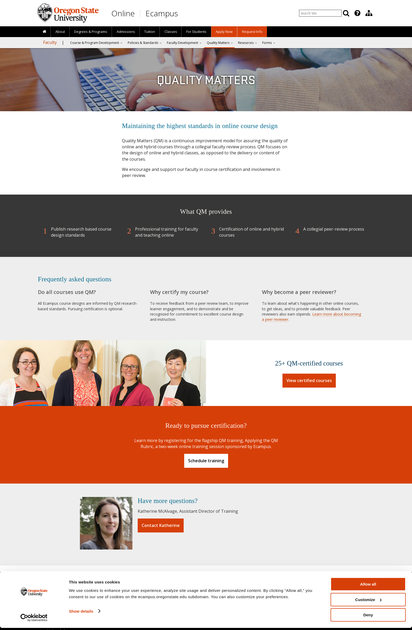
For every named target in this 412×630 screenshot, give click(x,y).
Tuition (149, 31)
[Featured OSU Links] (357, 13)
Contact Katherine (161, 525)
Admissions (126, 31)
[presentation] (357, 13)
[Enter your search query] (320, 13)
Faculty (50, 42)
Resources (246, 42)
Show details (81, 613)
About (60, 31)
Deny (368, 617)
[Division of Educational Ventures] (369, 13)
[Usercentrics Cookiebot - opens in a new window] (34, 620)
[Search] (346, 13)
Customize (368, 601)
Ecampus (162, 13)
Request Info (252, 31)
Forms (267, 42)
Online (123, 13)
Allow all (368, 586)
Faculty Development (182, 42)
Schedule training (206, 461)
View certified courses (309, 380)
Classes (170, 31)
